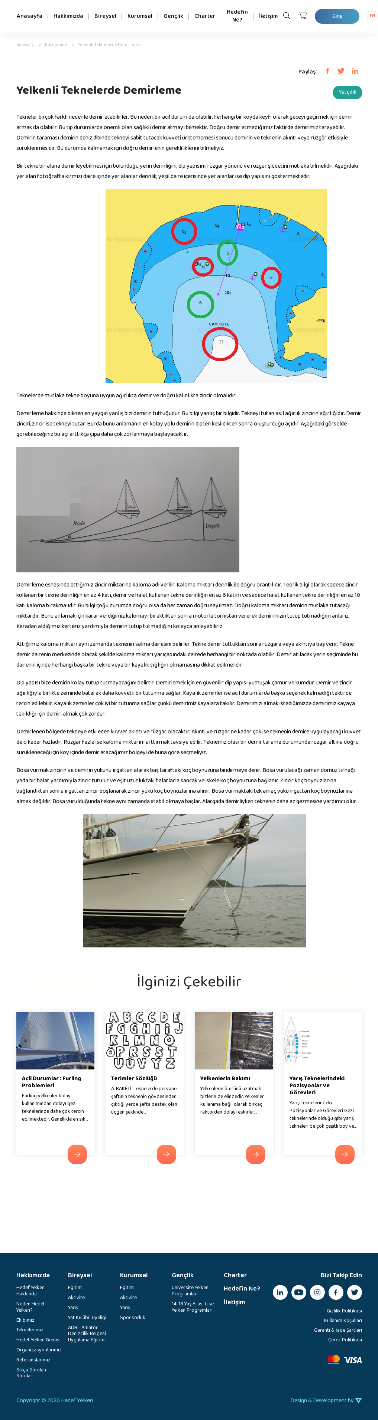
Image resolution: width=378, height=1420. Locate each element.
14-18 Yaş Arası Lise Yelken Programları (193, 1307)
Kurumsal (139, 16)
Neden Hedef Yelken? (30, 1307)
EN (372, 16)
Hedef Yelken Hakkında (30, 1291)
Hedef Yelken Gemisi (38, 1340)
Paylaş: (307, 72)
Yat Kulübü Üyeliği (87, 1318)
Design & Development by (326, 1400)
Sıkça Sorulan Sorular (31, 1373)
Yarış (73, 1308)
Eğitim (75, 1288)
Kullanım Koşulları (343, 1321)
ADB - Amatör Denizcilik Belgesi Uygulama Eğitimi (87, 1334)
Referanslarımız (33, 1360)
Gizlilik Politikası (344, 1311)
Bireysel (105, 16)
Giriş (337, 16)
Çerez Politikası (345, 1340)
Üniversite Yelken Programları (190, 1291)
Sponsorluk (132, 1318)
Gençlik (173, 16)
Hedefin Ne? (237, 16)
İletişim (268, 16)
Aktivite (76, 1298)
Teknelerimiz (29, 1330)
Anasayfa (29, 16)
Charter (205, 16)
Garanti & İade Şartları (338, 1330)
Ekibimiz (25, 1321)
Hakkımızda (68, 16)
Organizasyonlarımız (38, 1350)
